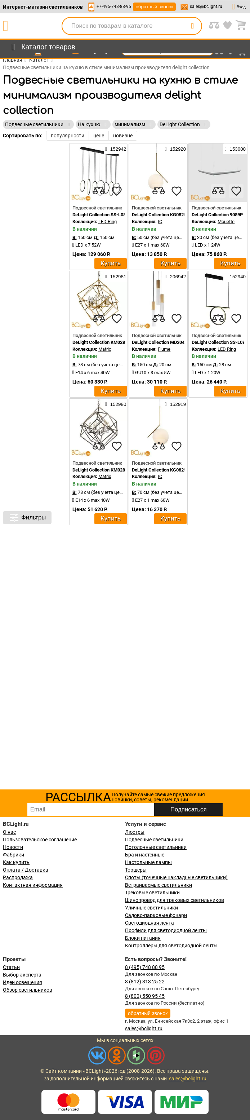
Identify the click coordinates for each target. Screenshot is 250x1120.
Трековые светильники (152, 892)
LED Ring (107, 221)
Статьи (11, 967)
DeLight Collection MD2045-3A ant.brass (173, 342)
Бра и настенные (144, 855)
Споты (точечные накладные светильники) (176, 877)
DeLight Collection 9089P (217, 214)
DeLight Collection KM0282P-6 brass (110, 342)
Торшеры (136, 870)
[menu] (42, 47)
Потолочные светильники (156, 847)
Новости (13, 847)
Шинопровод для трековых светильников (174, 900)
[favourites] (117, 191)
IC (160, 221)
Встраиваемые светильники (158, 885)
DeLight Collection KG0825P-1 (162, 470)
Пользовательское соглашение (40, 839)
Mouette (226, 221)
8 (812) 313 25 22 (145, 981)
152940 (235, 276)
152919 (175, 404)
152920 (175, 149)
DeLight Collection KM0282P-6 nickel (110, 470)
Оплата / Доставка (25, 870)
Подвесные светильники (154, 839)
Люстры (134, 832)
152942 (115, 149)
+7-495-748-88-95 (114, 6)
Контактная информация (33, 885)
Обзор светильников (27, 990)
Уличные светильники (151, 908)
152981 (115, 276)
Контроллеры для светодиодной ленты (171, 945)
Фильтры (27, 517)
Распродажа (18, 877)
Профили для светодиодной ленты (166, 930)
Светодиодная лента (149, 923)
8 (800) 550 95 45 (145, 996)
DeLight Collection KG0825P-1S (164, 214)
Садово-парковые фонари (156, 915)
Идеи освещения (22, 982)
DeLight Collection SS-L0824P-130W (109, 214)
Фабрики (13, 855)
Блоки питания (143, 938)
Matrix (104, 349)
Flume (164, 349)
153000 (235, 149)
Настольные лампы (148, 862)
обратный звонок (154, 6)
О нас (9, 832)
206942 (175, 276)
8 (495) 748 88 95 (145, 967)
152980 (115, 404)
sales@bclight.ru (206, 6)
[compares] (98, 191)
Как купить (16, 862)
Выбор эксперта (22, 975)
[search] (192, 26)
